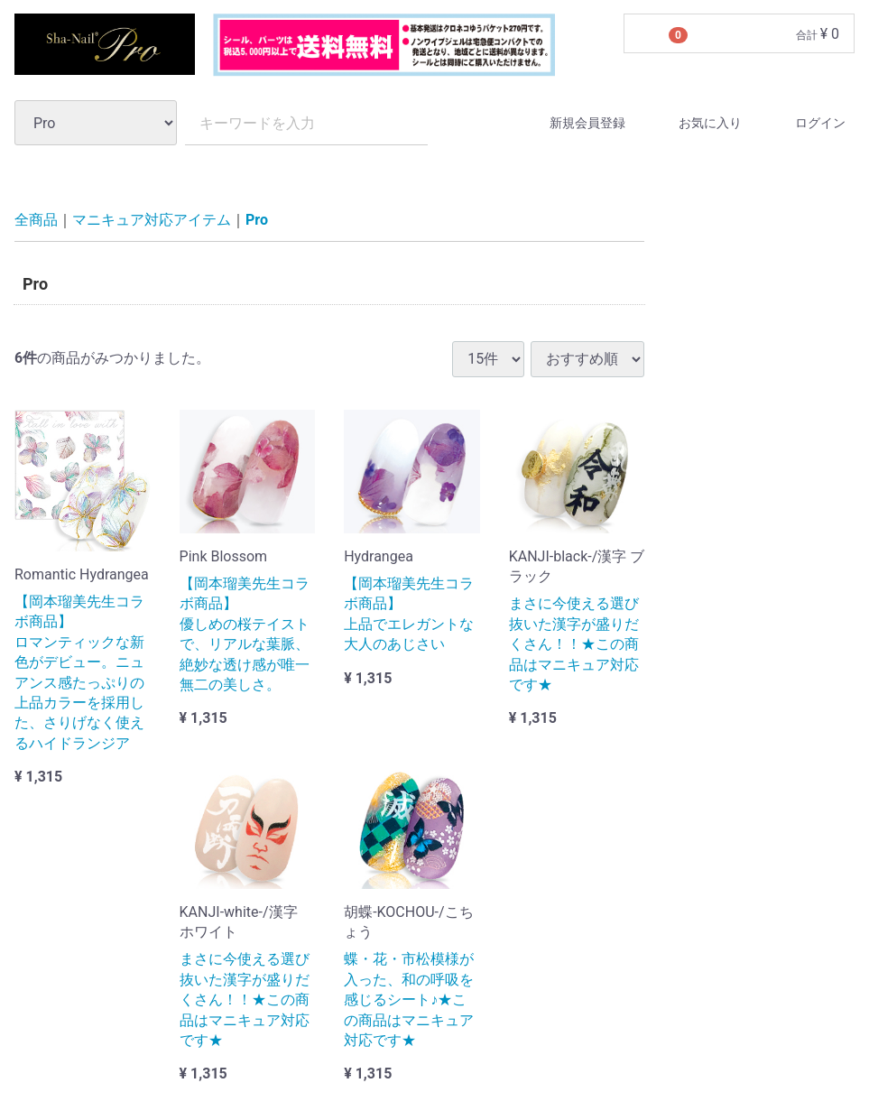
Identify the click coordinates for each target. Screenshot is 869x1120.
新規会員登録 (571, 123)
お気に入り (694, 123)
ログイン (804, 123)
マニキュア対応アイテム (151, 219)
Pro (256, 219)
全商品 (36, 219)
